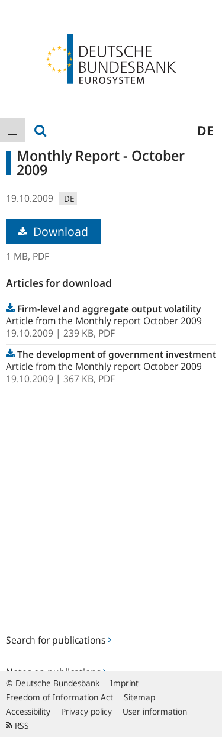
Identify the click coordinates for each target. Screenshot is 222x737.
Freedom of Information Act (59, 697)
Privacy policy (86, 711)
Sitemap (139, 697)
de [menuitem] (205, 130)
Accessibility (28, 711)
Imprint (124, 682)
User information (155, 711)
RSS (17, 725)
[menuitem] (12, 130)
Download (53, 232)
